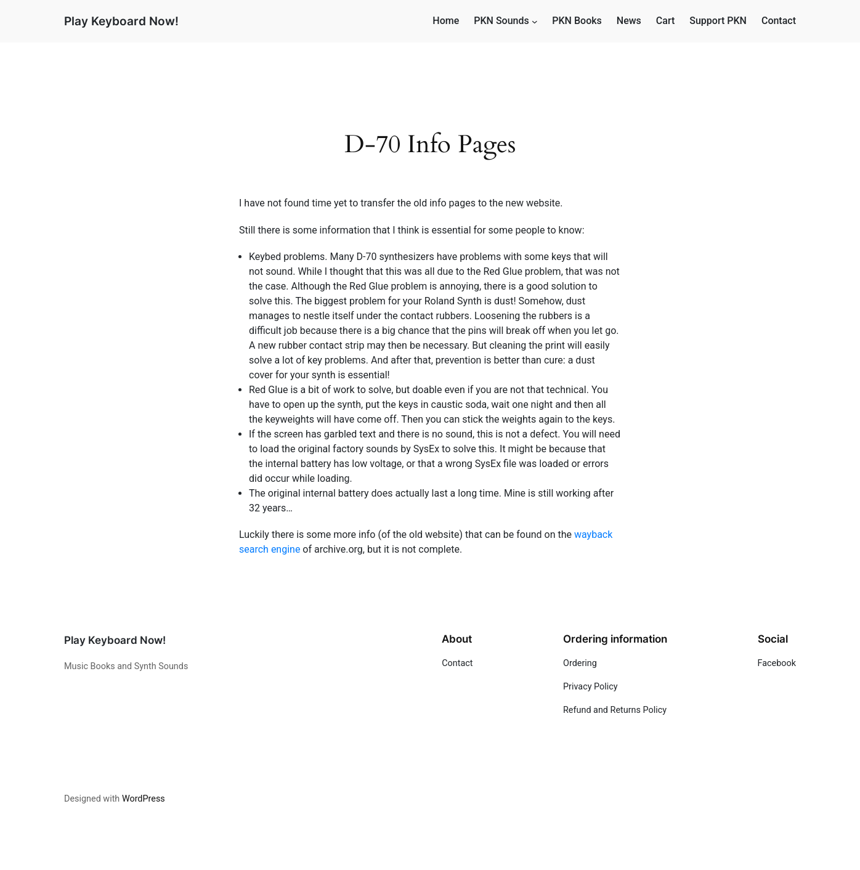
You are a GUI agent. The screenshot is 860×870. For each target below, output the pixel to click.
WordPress (143, 799)
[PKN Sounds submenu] (535, 21)
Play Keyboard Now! (121, 21)
